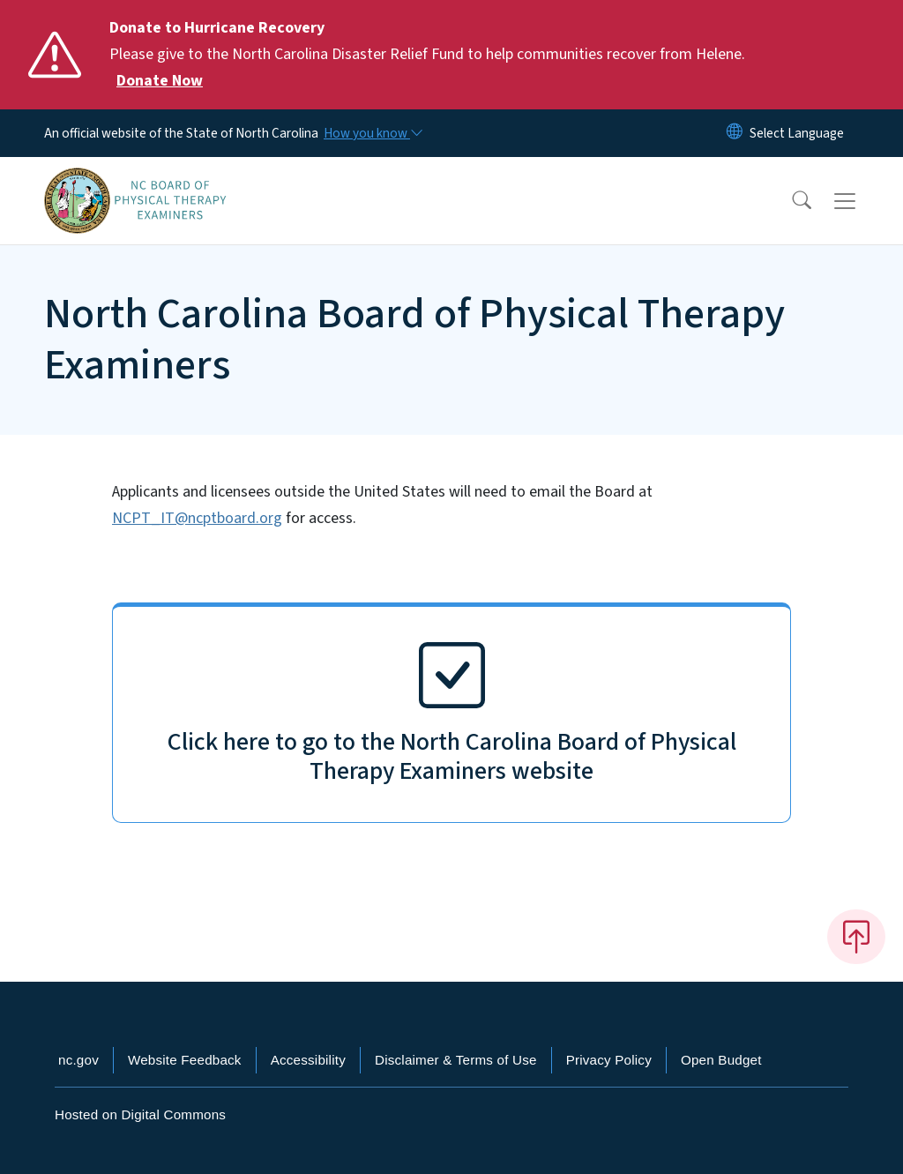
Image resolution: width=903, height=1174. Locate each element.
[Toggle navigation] (861, 201)
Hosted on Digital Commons (140, 1114)
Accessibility (308, 1059)
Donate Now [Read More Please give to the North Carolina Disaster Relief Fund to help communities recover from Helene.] (159, 81)
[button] (790, 201)
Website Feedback (185, 1059)
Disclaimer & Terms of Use (456, 1059)
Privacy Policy (609, 1059)
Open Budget (721, 1059)
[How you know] (372, 133)
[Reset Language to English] (735, 133)
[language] (797, 133)
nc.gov (78, 1059)
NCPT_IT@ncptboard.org (197, 518)
